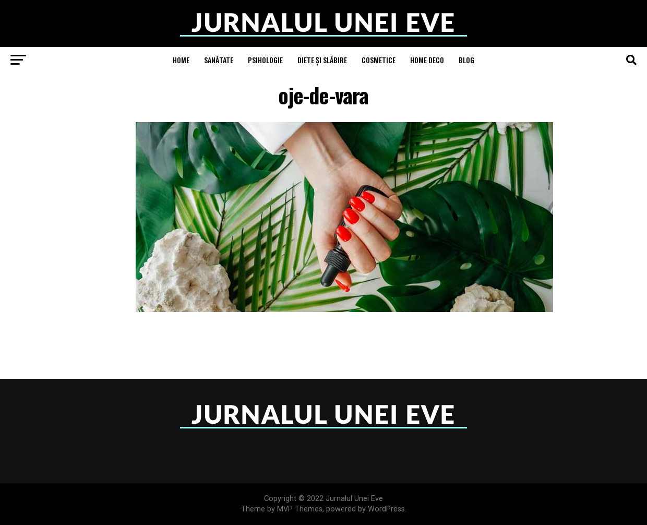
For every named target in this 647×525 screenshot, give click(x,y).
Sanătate (218, 59)
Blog (466, 59)
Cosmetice (379, 59)
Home (181, 59)
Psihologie (265, 59)
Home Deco (427, 59)
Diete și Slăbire (322, 59)
